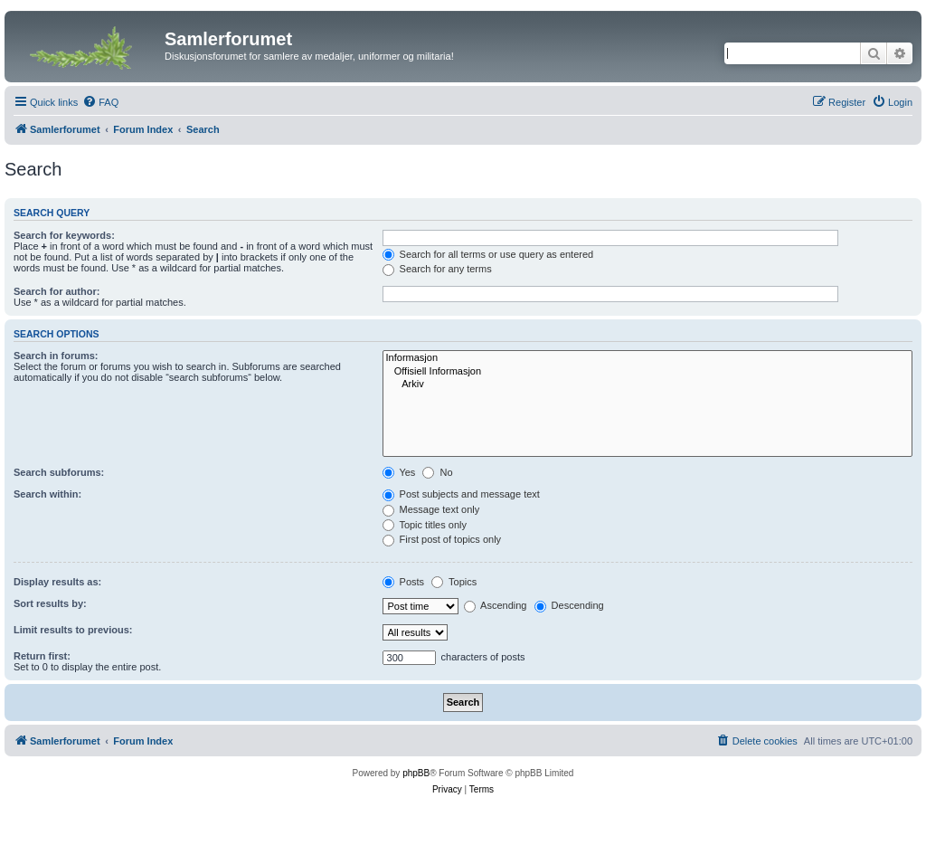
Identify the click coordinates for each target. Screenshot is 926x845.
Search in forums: (56, 355)
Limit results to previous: (73, 629)
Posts (404, 581)
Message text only (431, 509)
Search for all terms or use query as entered (488, 254)
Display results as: (57, 581)
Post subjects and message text (461, 494)
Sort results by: (50, 603)
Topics (454, 581)
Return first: (42, 655)
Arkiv (647, 384)
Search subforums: (59, 472)
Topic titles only (425, 524)
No (437, 472)
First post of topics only (442, 539)
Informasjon (647, 358)
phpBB (416, 773)
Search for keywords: (64, 235)
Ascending (495, 605)
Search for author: (56, 291)
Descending (569, 605)
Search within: (47, 494)
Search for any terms (437, 268)
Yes (399, 472)
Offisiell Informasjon (647, 372)
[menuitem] (100, 102)
